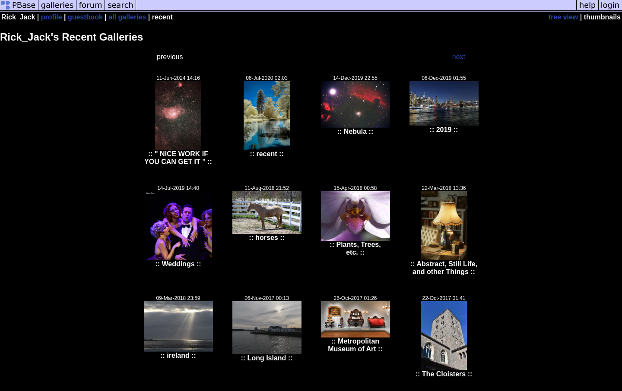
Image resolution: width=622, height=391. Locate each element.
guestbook (85, 17)
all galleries (127, 17)
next (458, 56)
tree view (563, 17)
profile (51, 17)
